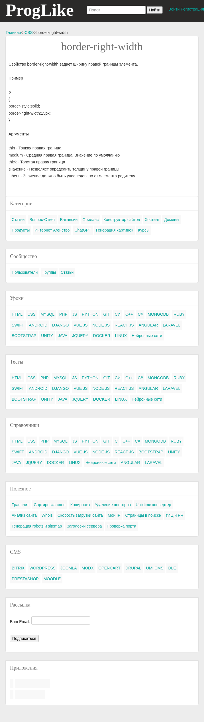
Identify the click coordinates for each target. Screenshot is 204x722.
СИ (118, 314)
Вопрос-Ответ (42, 219)
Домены (171, 219)
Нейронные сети (147, 335)
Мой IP (114, 515)
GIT (106, 314)
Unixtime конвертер (153, 504)
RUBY (179, 314)
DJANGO (60, 325)
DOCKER (101, 335)
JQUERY (80, 335)
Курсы (143, 230)
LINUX (121, 335)
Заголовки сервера (84, 526)
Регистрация (192, 9)
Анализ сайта (24, 515)
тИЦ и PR (174, 515)
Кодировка (80, 504)
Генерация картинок (114, 230)
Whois (47, 515)
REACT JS (124, 325)
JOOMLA (68, 568)
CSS (29, 32)
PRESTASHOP (25, 579)
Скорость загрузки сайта (80, 515)
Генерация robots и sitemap (37, 526)
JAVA (62, 335)
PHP (63, 314)
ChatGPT (82, 230)
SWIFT (18, 325)
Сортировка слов (49, 504)
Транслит (20, 504)
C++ (129, 314)
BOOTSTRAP (24, 335)
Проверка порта (121, 526)
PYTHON (90, 314)
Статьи (18, 219)
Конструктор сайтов (121, 219)
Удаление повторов (113, 504)
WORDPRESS (42, 568)
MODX (88, 568)
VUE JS (80, 325)
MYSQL (47, 314)
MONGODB (158, 314)
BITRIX (18, 568)
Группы (49, 272)
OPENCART (110, 568)
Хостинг (152, 219)
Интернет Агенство (52, 230)
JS (74, 314)
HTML (17, 314)
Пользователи (25, 272)
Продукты (21, 230)
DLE (172, 568)
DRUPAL (133, 568)
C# (140, 314)
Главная (13, 32)
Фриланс (90, 219)
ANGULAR (148, 325)
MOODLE (52, 579)
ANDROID (38, 325)
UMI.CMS (155, 568)
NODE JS (101, 325)
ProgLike (40, 10)
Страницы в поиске (143, 515)
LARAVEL (171, 325)
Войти (173, 9)
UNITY (47, 335)
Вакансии (69, 219)
